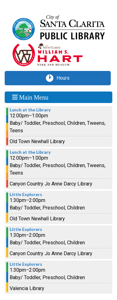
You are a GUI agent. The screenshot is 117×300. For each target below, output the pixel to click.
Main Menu (30, 97)
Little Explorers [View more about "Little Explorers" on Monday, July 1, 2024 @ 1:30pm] (26, 194)
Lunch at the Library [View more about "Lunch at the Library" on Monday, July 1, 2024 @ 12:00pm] (30, 110)
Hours (65, 78)
